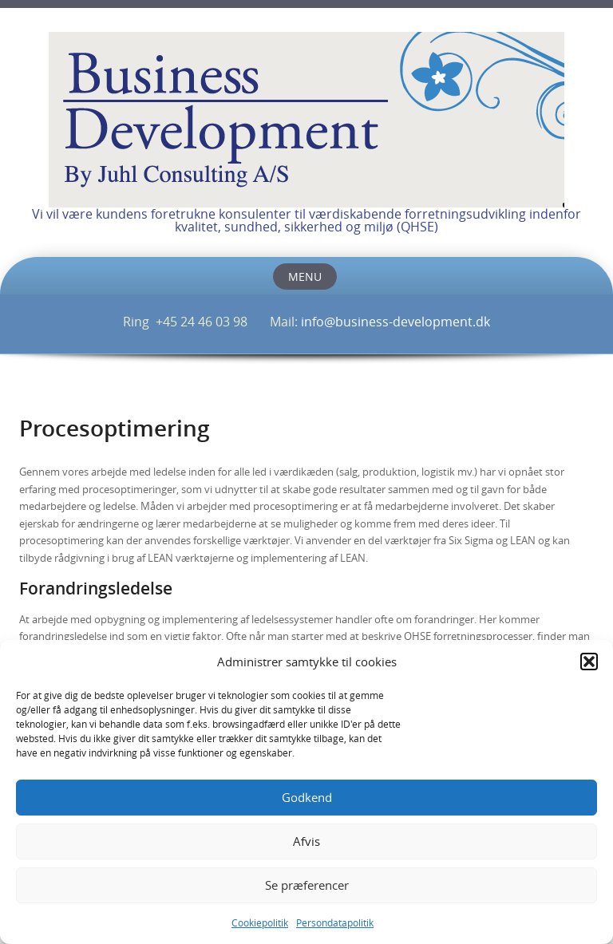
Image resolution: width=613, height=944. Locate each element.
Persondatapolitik (335, 922)
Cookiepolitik (259, 922)
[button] (589, 661)
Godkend (307, 797)
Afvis (306, 841)
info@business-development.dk (395, 321)
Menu (305, 276)
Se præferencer (307, 885)
